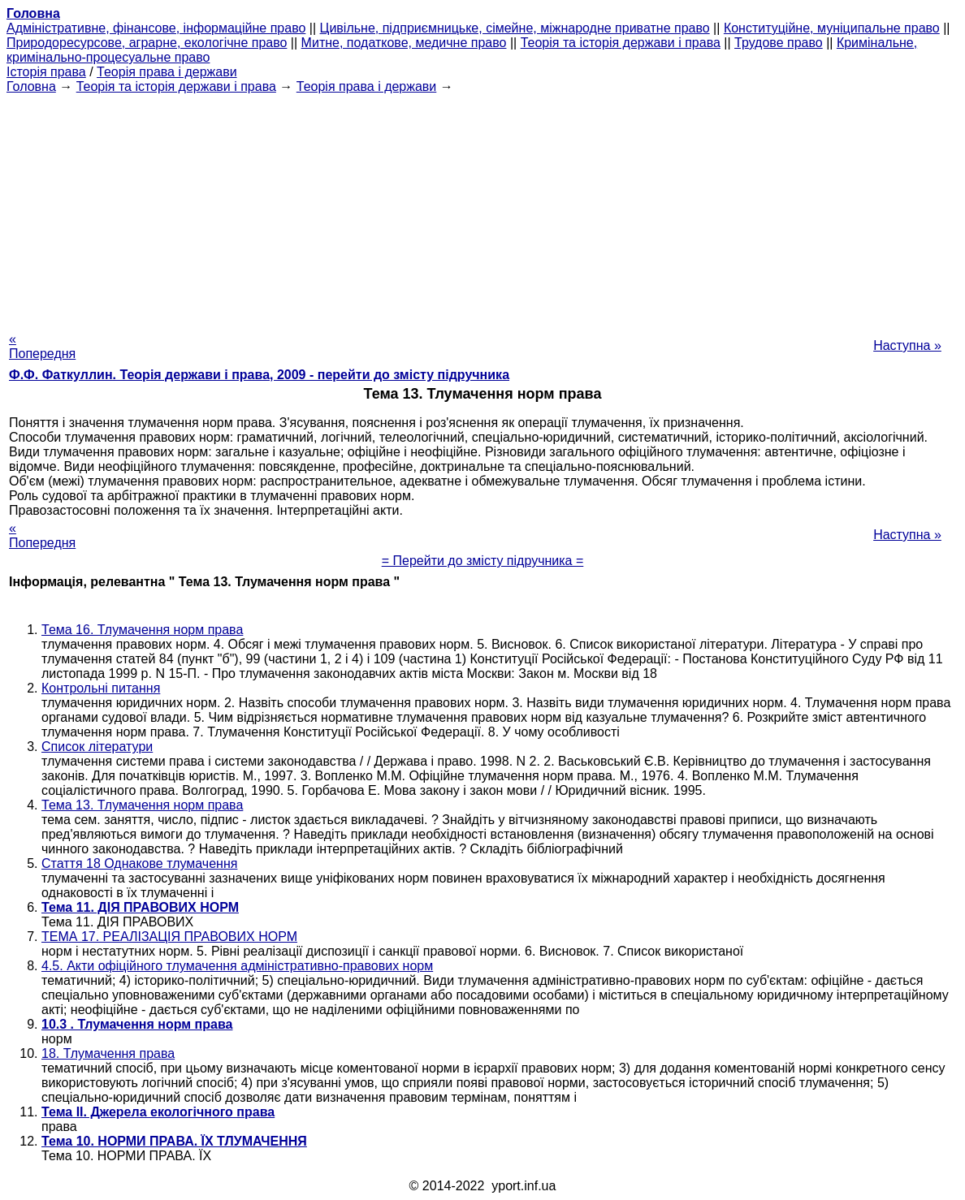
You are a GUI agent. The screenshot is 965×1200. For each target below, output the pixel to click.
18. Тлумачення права (108, 1053)
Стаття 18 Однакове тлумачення (139, 863)
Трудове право (778, 43)
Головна (31, 86)
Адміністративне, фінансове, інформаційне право (155, 28)
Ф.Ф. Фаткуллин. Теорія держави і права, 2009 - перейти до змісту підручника (259, 375)
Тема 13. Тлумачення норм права (142, 805)
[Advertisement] (482, 208)
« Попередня (42, 346)
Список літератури (97, 746)
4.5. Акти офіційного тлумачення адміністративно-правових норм (237, 966)
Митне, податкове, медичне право (404, 43)
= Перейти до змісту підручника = (483, 561)
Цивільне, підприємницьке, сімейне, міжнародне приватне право (515, 28)
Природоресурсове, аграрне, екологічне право (146, 43)
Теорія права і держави (167, 72)
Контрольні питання (100, 688)
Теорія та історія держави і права (621, 43)
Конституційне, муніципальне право (832, 28)
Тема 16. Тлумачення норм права (142, 630)
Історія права (46, 72)
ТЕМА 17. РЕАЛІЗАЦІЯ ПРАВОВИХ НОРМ (169, 936)
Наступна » (907, 345)
